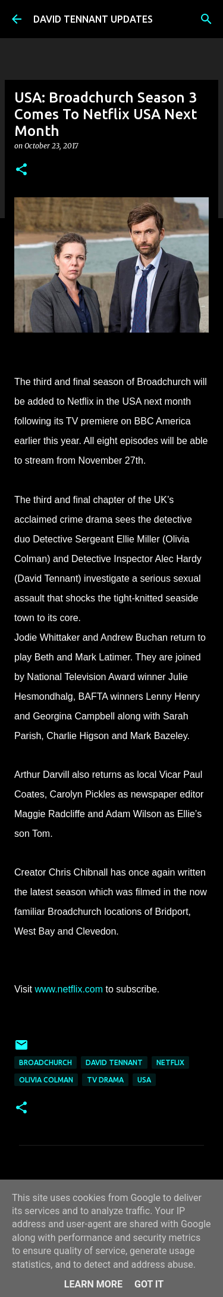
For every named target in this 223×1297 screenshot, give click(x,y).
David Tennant (114, 1062)
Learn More (93, 1284)
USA (144, 1080)
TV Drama (105, 1080)
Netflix (170, 1062)
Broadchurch (45, 1062)
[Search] (206, 19)
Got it (149, 1284)
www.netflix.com (68, 989)
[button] (21, 170)
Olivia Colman (46, 1080)
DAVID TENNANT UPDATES (93, 19)
